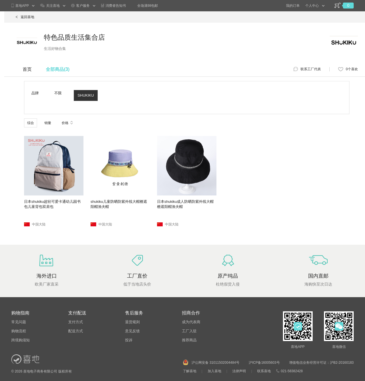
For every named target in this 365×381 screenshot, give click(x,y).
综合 (30, 123)
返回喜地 (25, 17)
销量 (47, 123)
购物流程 (18, 331)
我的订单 (293, 6)
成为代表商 (191, 322)
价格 (67, 123)
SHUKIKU (86, 95)
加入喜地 (214, 371)
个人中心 (312, 6)
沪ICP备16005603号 (265, 363)
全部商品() (58, 69)
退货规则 (132, 322)
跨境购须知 (20, 340)
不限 (58, 93)
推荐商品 (189, 340)
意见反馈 (132, 331)
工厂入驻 (189, 331)
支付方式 (75, 322)
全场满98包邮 (147, 6)
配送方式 (75, 331)
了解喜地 (189, 371)
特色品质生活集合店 (74, 37)
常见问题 (18, 322)
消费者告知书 (113, 6)
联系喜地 (264, 371)
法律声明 (239, 371)
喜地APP (20, 6)
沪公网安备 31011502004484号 (215, 363)
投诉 (128, 340)
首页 (27, 69)
